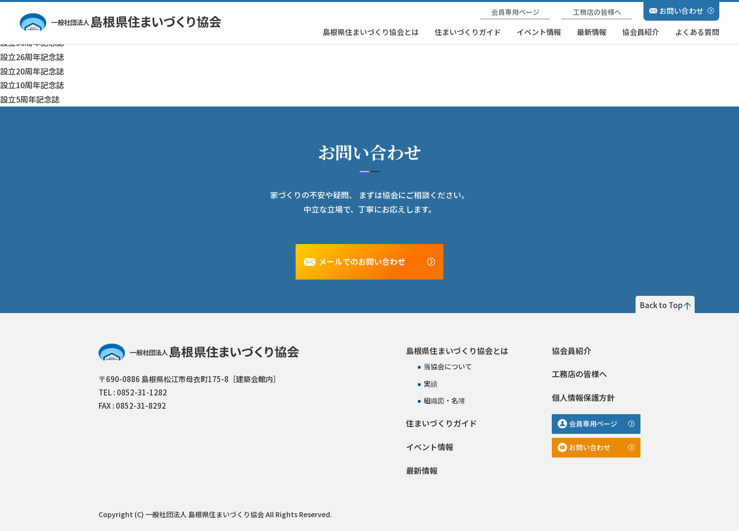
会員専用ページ (515, 12)
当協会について (448, 366)
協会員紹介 (640, 32)
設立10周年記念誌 (32, 85)
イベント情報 (539, 32)
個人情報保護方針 (583, 397)
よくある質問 (697, 32)
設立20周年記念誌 (32, 71)
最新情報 (591, 32)
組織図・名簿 (444, 400)
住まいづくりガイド (468, 32)
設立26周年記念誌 (32, 57)
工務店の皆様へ (597, 12)
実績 (430, 384)
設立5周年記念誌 (30, 99)
